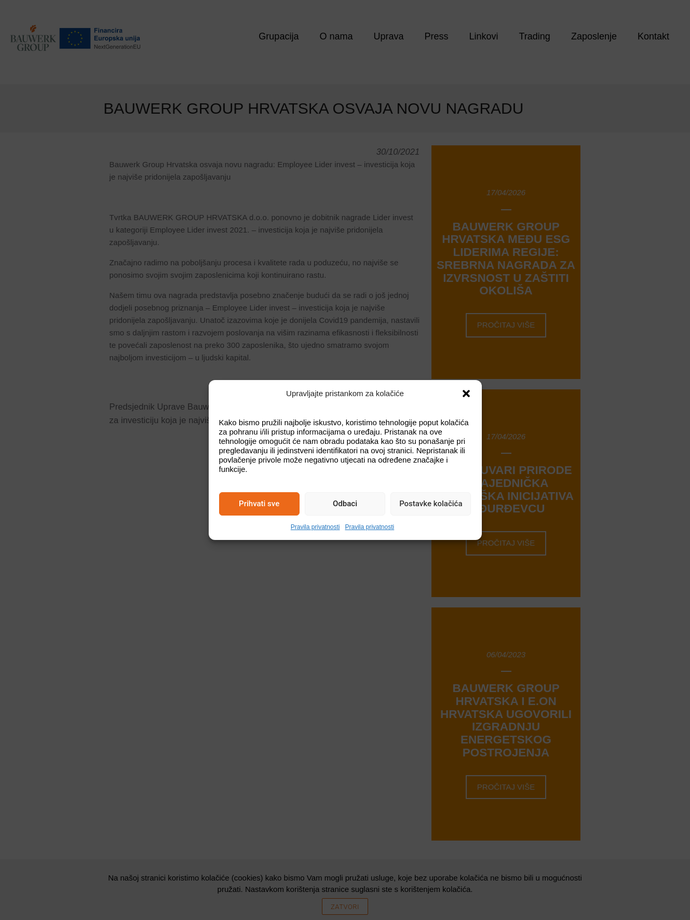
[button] (466, 393)
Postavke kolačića (430, 503)
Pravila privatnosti (315, 527)
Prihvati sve (259, 503)
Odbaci (345, 503)
